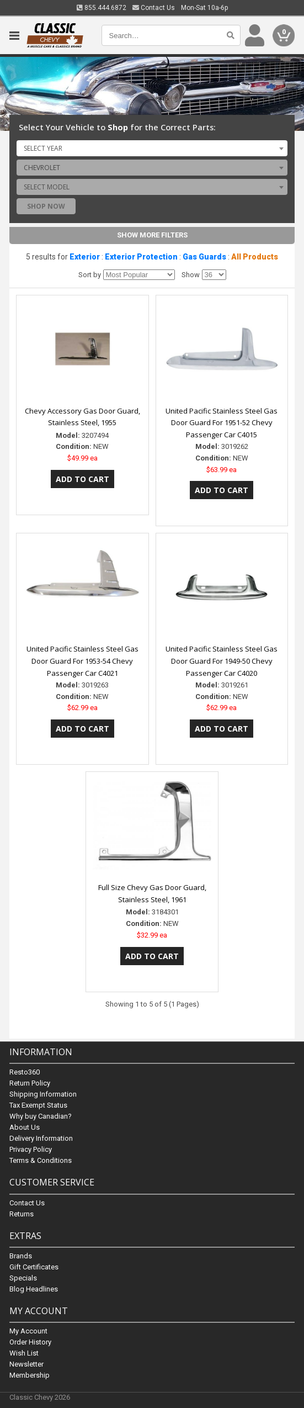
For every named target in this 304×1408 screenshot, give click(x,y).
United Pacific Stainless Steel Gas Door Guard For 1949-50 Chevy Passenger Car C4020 (222, 661)
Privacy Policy (30, 1150)
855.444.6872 (101, 8)
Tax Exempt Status (38, 1106)
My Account (28, 1331)
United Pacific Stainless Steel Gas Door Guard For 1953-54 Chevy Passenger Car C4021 (82, 661)
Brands (20, 1256)
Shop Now (46, 206)
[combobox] (152, 148)
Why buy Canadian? (40, 1117)
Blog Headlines (33, 1289)
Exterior (85, 256)
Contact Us (153, 8)
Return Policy (29, 1083)
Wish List (24, 1353)
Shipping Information (43, 1095)
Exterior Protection (141, 256)
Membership (29, 1375)
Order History (30, 1342)
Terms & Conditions (40, 1161)
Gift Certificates (33, 1267)
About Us (24, 1128)
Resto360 (24, 1072)
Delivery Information (41, 1139)
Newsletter (26, 1364)
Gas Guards (204, 256)
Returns (21, 1214)
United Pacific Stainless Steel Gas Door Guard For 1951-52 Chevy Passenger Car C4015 (222, 423)
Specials (23, 1278)
